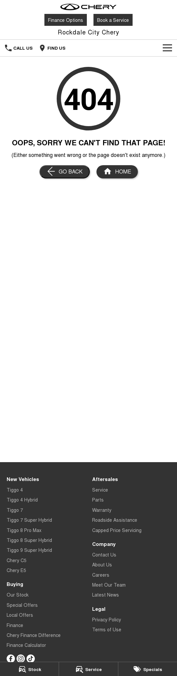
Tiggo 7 (15, 510)
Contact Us (104, 554)
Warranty (101, 510)
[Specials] (147, 669)
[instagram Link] (21, 658)
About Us (102, 564)
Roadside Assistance (114, 519)
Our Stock (18, 594)
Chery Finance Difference (34, 635)
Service (100, 489)
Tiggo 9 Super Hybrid (29, 550)
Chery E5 (16, 570)
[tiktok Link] (31, 658)
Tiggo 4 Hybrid (22, 499)
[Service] (88, 669)
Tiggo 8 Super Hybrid (29, 540)
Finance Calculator (26, 645)
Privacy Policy (106, 619)
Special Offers (22, 605)
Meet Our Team (109, 584)
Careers (100, 574)
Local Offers (20, 614)
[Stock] (29, 669)
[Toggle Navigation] (167, 48)
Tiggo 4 (15, 489)
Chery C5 (17, 560)
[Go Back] (64, 171)
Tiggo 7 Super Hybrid (29, 519)
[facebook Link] (11, 658)
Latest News (105, 594)
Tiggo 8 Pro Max (24, 530)
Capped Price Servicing (117, 530)
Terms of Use (106, 629)
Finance (15, 625)
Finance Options (65, 20)
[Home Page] (88, 7)
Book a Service (113, 20)
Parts (98, 499)
